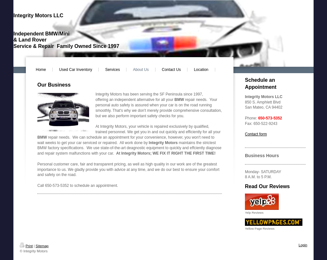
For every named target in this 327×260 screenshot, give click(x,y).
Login (303, 245)
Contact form (256, 134)
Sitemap (42, 246)
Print (26, 246)
